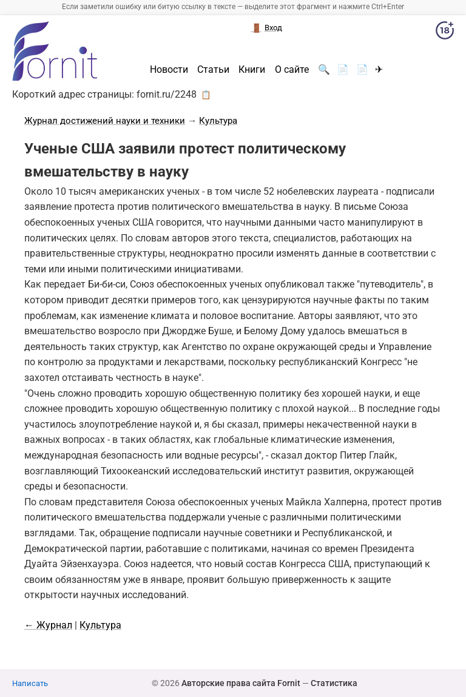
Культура (218, 120)
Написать (30, 683)
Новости (169, 70)
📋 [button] (206, 94)
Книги (251, 70)
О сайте (292, 70)
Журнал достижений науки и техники (104, 120)
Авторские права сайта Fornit (240, 683)
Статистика (334, 683)
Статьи (213, 70)
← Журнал (48, 625)
